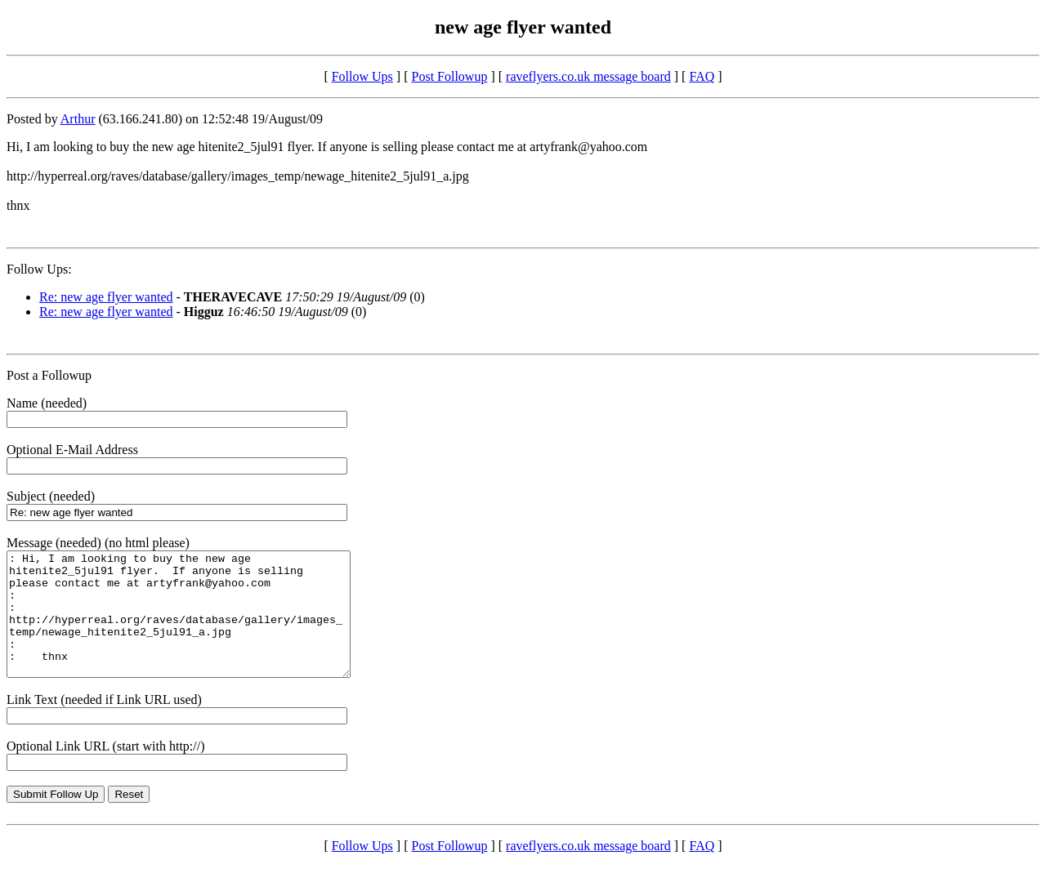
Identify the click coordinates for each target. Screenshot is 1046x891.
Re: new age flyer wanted (105, 297)
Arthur (78, 119)
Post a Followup (49, 375)
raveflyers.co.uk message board (588, 76)
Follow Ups (362, 76)
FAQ (701, 76)
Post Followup (450, 76)
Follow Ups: (39, 269)
